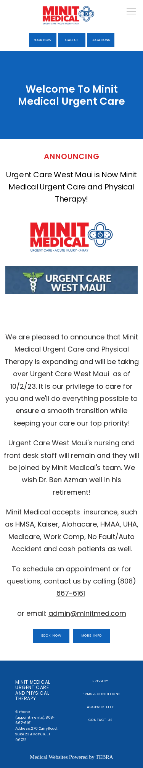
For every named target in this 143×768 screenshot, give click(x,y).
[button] (131, 12)
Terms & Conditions (100, 694)
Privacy (100, 681)
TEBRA (104, 757)
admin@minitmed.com (87, 613)
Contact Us (100, 720)
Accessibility (100, 707)
